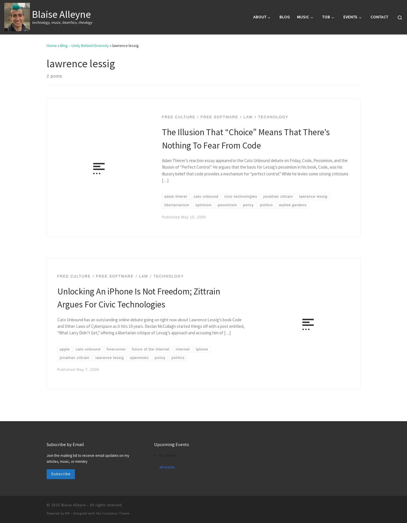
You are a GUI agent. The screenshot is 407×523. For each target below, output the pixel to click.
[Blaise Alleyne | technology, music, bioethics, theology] (17, 16)
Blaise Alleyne (73, 505)
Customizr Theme (115, 513)
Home (52, 45)
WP (67, 513)
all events (167, 467)
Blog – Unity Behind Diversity (84, 45)
